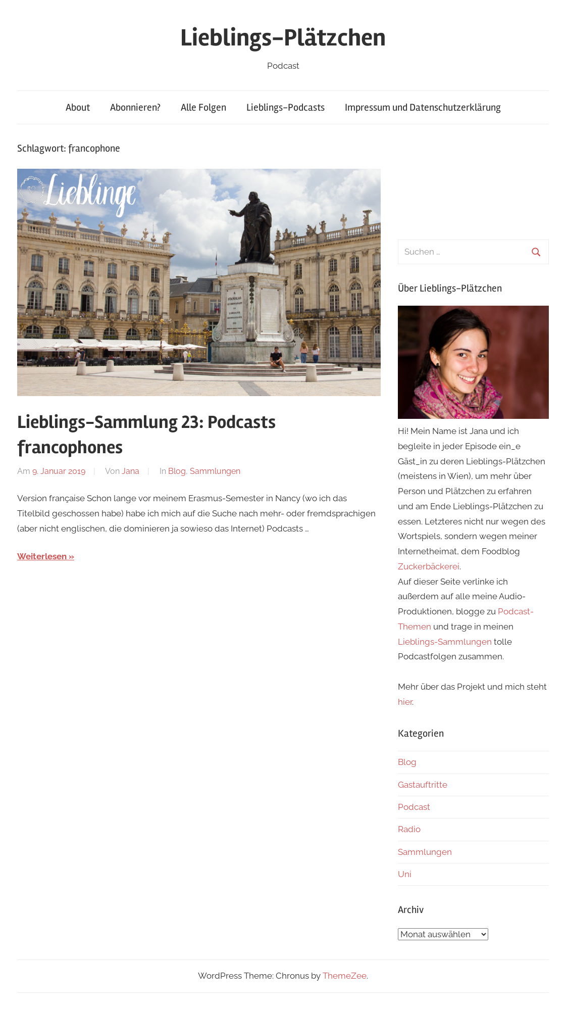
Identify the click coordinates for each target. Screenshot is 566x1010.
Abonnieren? (135, 107)
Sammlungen (215, 471)
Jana (130, 471)
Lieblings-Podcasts (285, 107)
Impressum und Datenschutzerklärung (423, 107)
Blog (177, 471)
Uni (404, 874)
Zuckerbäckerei (428, 566)
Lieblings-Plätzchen (283, 38)
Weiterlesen (42, 556)
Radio (409, 829)
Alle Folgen (203, 107)
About (78, 107)
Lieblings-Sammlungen (445, 642)
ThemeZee (345, 976)
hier (405, 702)
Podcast (414, 807)
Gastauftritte (422, 785)
